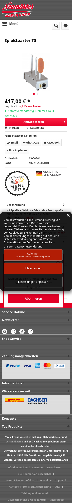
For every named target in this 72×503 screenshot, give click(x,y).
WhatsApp (31, 142)
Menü (10, 23)
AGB (57, 487)
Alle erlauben (33, 268)
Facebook (51, 142)
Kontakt (14, 487)
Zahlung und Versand (34, 493)
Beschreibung (16, 205)
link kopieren (17, 150)
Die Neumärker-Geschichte (34, 474)
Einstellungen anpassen (33, 281)
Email (12, 142)
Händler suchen (18, 467)
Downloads (47, 480)
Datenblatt (35, 127)
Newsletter (54, 467)
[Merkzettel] (65, 26)
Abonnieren (33, 298)
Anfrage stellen (44, 121)
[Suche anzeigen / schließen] (56, 26)
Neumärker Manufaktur (21, 480)
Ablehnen (33, 255)
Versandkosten (14, 441)
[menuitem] (10, 24)
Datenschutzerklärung (37, 487)
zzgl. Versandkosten (30, 106)
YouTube (37, 467)
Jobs (60, 480)
